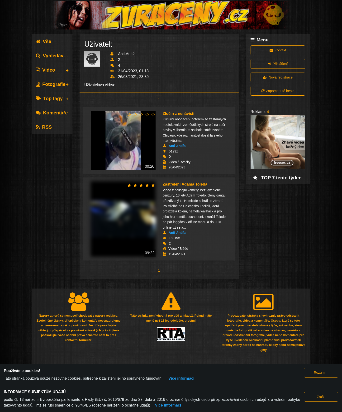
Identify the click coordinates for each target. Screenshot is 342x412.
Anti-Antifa (177, 146)
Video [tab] (45, 70)
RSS (44, 127)
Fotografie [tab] (51, 84)
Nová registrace (278, 77)
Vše (43, 41)
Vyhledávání (53, 55)
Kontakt (278, 50)
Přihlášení (278, 64)
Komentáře (52, 112)
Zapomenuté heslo (277, 91)
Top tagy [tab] (49, 98)
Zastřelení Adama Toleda (185, 184)
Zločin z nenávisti (178, 114)
